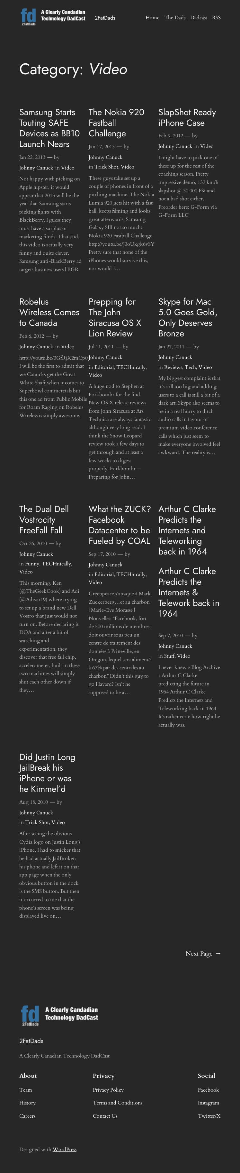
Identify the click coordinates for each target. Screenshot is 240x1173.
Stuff (169, 656)
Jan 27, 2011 (171, 346)
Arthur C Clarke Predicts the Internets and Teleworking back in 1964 (187, 530)
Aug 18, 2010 (33, 802)
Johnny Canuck (36, 167)
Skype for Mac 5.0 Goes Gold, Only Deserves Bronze (188, 317)
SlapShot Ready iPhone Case (187, 117)
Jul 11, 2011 (101, 346)
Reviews (173, 367)
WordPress (64, 1149)
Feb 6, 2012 (31, 336)
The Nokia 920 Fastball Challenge (117, 123)
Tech (190, 367)
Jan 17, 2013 (102, 146)
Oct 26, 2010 (33, 543)
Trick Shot (106, 166)
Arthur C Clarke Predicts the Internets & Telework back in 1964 (188, 592)
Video (68, 167)
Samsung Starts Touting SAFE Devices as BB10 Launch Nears (49, 128)
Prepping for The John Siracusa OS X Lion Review (115, 317)
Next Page (203, 954)
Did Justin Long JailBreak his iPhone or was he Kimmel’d (47, 773)
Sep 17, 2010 (102, 554)
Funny (32, 563)
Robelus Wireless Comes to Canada (49, 312)
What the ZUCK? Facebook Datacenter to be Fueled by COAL (120, 525)
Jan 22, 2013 (32, 157)
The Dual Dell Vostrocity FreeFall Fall (44, 520)
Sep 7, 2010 (170, 635)
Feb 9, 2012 (170, 135)
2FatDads (105, 18)
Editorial (104, 367)
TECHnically (131, 367)
